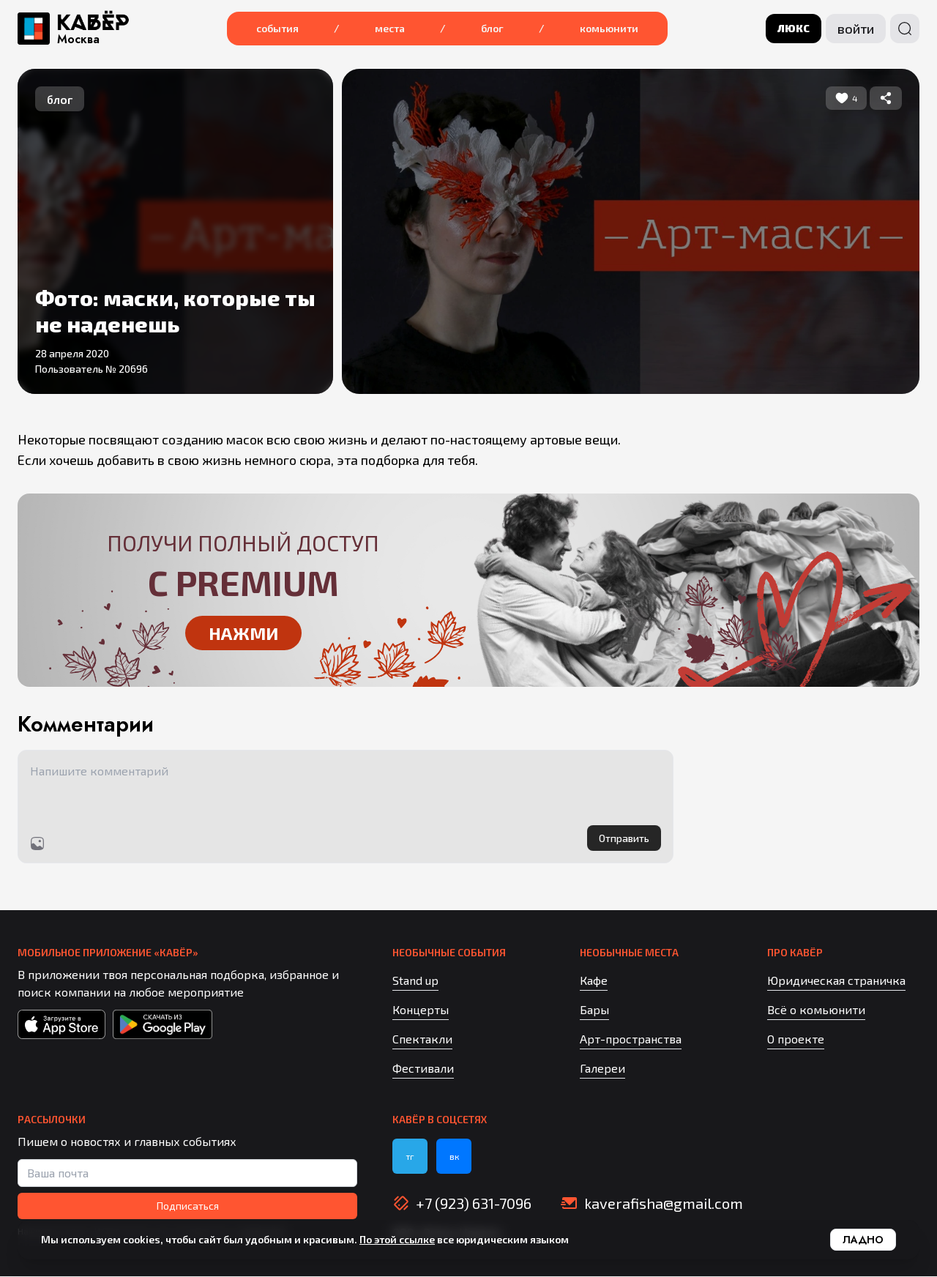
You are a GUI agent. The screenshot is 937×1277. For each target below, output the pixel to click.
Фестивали (423, 1069)
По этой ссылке (397, 1239)
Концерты (420, 1010)
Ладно (863, 1239)
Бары (594, 1010)
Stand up (415, 981)
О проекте (795, 1039)
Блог (492, 28)
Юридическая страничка (836, 981)
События (277, 28)
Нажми (243, 632)
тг (410, 1157)
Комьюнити (609, 28)
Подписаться (188, 1206)
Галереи (602, 1069)
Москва (78, 39)
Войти (855, 29)
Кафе (594, 981)
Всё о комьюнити (816, 1010)
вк (454, 1157)
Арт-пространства (631, 1039)
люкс (793, 28)
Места (390, 28)
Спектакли (422, 1039)
